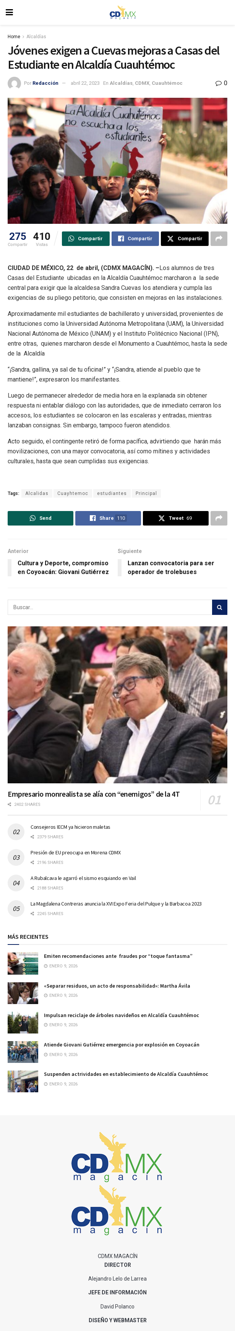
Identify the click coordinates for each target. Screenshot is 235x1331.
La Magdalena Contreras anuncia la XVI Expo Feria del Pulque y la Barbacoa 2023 (116, 903)
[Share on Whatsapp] (86, 238)
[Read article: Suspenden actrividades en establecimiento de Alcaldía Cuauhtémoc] (23, 1081)
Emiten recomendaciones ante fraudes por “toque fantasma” (118, 956)
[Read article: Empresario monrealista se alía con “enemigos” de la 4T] (117, 704)
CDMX (142, 83)
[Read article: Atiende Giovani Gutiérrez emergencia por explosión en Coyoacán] (23, 1052)
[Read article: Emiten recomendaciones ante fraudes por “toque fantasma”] (23, 963)
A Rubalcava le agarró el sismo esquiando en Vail (83, 878)
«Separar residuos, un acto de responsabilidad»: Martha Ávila (117, 985)
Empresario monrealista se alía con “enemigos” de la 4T (94, 794)
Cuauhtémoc (167, 83)
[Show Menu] (9, 12)
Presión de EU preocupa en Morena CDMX (76, 852)
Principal (146, 493)
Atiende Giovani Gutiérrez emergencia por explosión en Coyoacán (121, 1044)
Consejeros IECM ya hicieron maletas (70, 826)
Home (14, 36)
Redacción (45, 83)
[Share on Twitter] (185, 238)
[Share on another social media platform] (219, 238)
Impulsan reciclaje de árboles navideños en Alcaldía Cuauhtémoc (121, 1015)
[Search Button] (219, 607)
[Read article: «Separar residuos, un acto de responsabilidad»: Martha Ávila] (23, 993)
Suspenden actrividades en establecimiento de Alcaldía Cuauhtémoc (126, 1074)
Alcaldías (36, 36)
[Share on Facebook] (135, 238)
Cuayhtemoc (72, 493)
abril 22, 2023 (85, 83)
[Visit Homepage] (123, 12)
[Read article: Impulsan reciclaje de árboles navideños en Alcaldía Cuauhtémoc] (23, 1022)
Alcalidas (37, 493)
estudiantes (112, 493)
